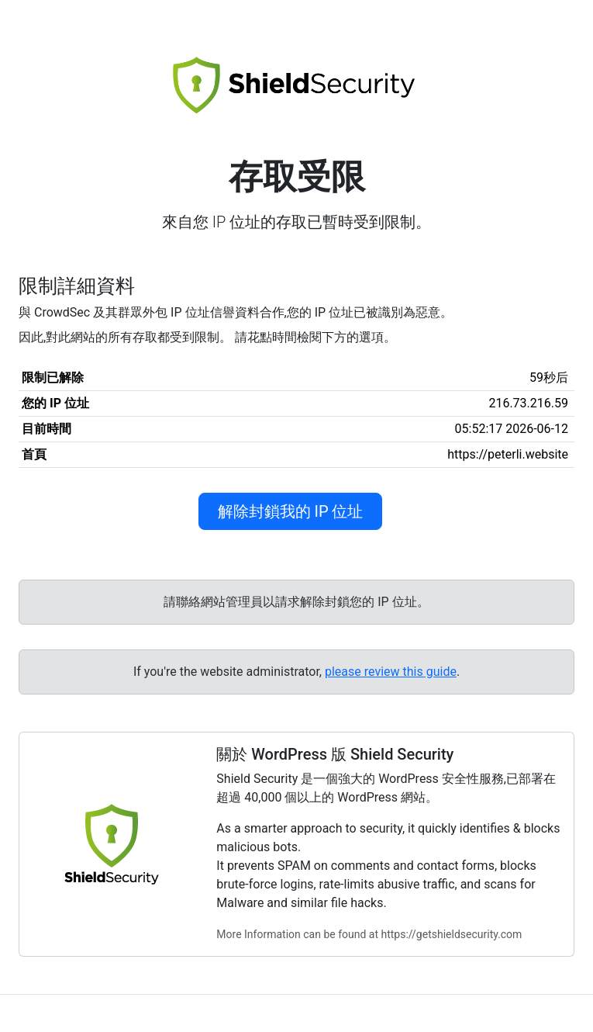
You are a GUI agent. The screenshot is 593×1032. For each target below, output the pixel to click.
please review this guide (391, 671)
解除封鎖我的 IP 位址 (291, 511)
